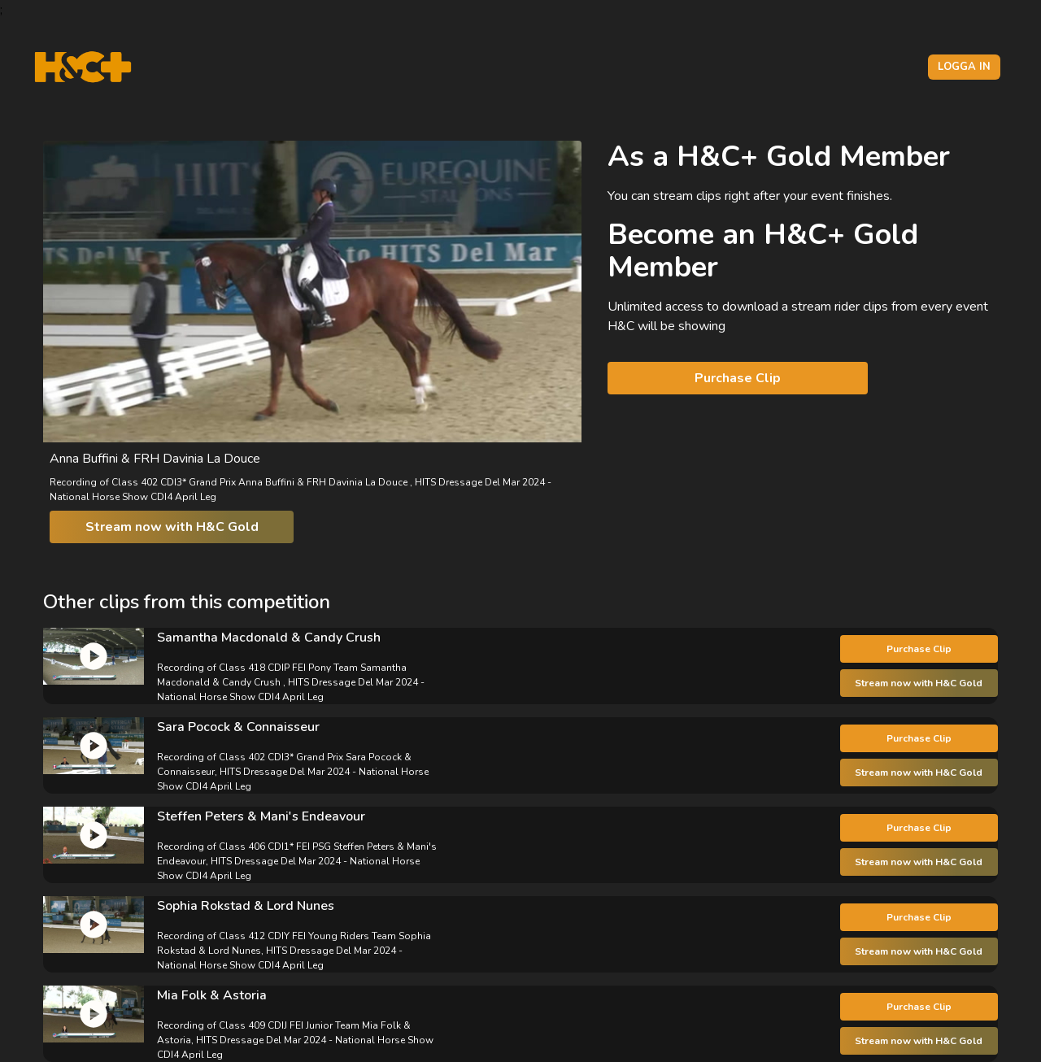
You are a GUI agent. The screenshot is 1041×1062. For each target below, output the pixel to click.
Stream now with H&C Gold (172, 527)
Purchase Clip (738, 378)
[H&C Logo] (83, 67)
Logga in (964, 66)
